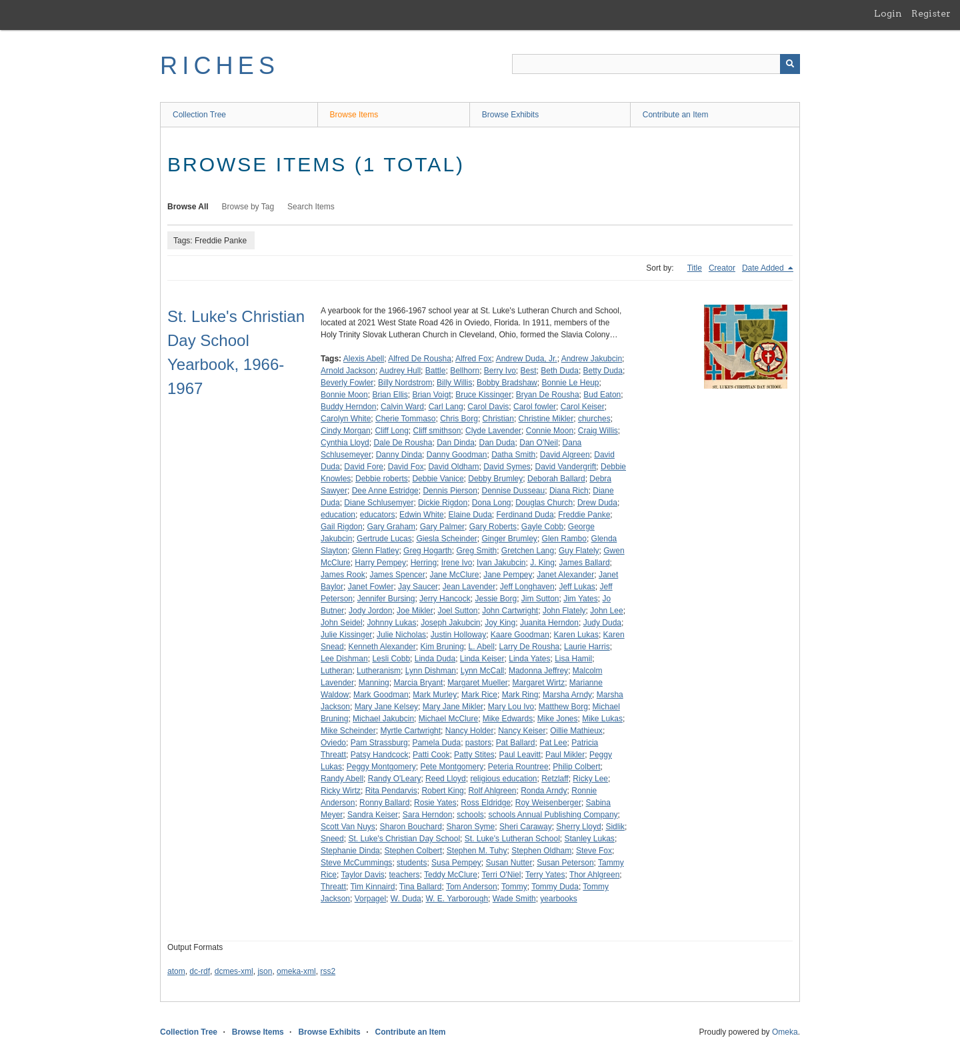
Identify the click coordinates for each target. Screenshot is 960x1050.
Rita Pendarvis (391, 790)
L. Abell (482, 646)
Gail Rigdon (342, 526)
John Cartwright (510, 610)
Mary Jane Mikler (453, 706)
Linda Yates (529, 658)
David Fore (363, 466)
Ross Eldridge (486, 802)
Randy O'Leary (394, 778)
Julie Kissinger (346, 634)
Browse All (188, 206)
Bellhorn (464, 370)
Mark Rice (479, 694)
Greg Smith (476, 550)
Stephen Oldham (541, 850)
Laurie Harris (587, 646)
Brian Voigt (431, 394)
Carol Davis (488, 406)
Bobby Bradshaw (507, 382)
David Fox (406, 466)
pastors (478, 742)
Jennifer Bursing (386, 598)
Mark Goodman (381, 694)
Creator (722, 268)
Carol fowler (534, 406)
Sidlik (615, 826)
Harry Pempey (380, 562)
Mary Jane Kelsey (386, 706)
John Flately (564, 610)
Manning (374, 682)
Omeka (785, 1032)
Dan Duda (497, 442)
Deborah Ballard (556, 478)
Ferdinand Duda (525, 514)
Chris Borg (459, 418)
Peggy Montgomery (381, 766)
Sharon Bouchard (411, 826)
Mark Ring (520, 694)
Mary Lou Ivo (511, 706)
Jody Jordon (370, 610)
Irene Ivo (457, 562)
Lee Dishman (344, 658)
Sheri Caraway (525, 826)
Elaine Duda (469, 514)
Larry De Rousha (529, 646)
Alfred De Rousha (419, 358)
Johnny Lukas (391, 622)
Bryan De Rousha (547, 394)
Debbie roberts (381, 478)
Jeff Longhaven (527, 586)
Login (888, 13)
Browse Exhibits (510, 114)
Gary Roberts (493, 526)
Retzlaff (554, 778)
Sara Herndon (428, 814)
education (338, 514)
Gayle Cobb (542, 526)
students (412, 862)
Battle (435, 370)
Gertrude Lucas (384, 538)
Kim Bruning (441, 646)
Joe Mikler (415, 610)
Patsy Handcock (380, 754)
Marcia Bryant (418, 682)
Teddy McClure (450, 874)
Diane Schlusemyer (378, 502)
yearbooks (558, 898)
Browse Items (354, 114)
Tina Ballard (420, 886)
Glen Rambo (564, 538)
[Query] (656, 64)
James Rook (343, 574)
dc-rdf (199, 971)
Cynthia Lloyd (345, 442)
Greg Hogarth (427, 550)
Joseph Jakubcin (450, 622)
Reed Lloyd (445, 778)
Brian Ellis (389, 394)
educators (377, 514)
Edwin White (421, 514)
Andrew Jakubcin (591, 358)
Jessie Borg (496, 598)
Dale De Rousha (402, 442)
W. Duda (406, 898)
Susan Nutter (508, 862)
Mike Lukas (602, 718)
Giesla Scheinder (446, 538)
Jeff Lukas (577, 586)
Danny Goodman (457, 454)
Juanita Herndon (549, 622)
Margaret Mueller (477, 682)
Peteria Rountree (518, 766)
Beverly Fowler (347, 382)
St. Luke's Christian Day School (404, 838)
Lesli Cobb (391, 658)
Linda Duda (435, 658)
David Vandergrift (565, 466)
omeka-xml (296, 971)
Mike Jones (557, 718)
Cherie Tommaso (405, 418)
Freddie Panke (584, 514)
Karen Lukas (576, 634)
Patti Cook (431, 754)
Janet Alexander (565, 574)
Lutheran (336, 670)
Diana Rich (569, 490)
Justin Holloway (458, 634)
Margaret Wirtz (539, 682)
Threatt (333, 886)
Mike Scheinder (348, 730)
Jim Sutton (540, 598)
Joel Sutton (457, 610)
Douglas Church (544, 502)
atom (176, 971)
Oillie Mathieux (576, 730)
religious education (503, 778)
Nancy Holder (469, 730)
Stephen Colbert (413, 850)
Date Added (764, 268)
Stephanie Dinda (350, 850)
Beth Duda (560, 370)
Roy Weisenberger (548, 802)
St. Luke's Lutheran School (512, 838)
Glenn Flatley (375, 550)
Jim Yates (580, 598)
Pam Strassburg (379, 742)
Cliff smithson (437, 430)
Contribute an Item (676, 114)
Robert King (442, 790)
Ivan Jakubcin (501, 562)
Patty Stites (474, 754)
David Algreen (565, 454)
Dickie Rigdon (442, 502)
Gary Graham (391, 526)
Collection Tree (199, 114)
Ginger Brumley (509, 538)
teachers (404, 874)
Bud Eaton (602, 394)
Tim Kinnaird (372, 886)
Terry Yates (545, 874)
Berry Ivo (500, 370)
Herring (424, 562)
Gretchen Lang (527, 550)
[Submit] (790, 64)
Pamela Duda (436, 742)
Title (694, 268)
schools (470, 814)
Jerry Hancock (445, 598)
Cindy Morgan (346, 430)
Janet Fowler (371, 586)
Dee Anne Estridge (385, 490)
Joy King (500, 622)
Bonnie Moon (344, 394)
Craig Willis (598, 430)
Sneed (332, 838)
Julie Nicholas (401, 634)
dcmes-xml (234, 971)
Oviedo (333, 742)
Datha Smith (513, 454)
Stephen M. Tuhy (477, 850)
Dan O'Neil (538, 442)
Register (931, 13)
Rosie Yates (435, 802)
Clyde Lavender (493, 430)
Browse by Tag (248, 206)
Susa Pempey (456, 862)
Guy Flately (579, 550)
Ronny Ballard (384, 802)
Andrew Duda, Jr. (526, 358)
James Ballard (584, 562)
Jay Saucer (418, 586)
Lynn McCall (483, 670)
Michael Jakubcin (383, 718)
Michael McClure (448, 718)
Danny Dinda (399, 454)
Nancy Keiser (521, 730)
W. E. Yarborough (456, 898)
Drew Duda (597, 502)
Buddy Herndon (348, 406)
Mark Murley (435, 694)
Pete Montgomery (451, 766)
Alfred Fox (473, 358)
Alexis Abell (363, 358)
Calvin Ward (402, 406)
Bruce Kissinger (483, 394)
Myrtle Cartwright (410, 730)
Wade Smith (514, 898)
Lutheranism (379, 670)
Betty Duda (603, 370)
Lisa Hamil (573, 658)
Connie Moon (549, 430)
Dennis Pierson (450, 490)
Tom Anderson (471, 886)
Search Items (311, 206)
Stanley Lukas (589, 838)
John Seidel (342, 622)
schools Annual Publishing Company (552, 814)
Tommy (514, 886)
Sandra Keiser (372, 814)
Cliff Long (391, 430)
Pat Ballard (515, 742)
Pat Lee (553, 742)
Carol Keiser (583, 406)
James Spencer (397, 574)
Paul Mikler (565, 754)
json (264, 971)
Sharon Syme (471, 826)
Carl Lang (446, 406)
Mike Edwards (508, 718)
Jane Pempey (507, 574)
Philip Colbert (576, 766)
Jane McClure (454, 574)
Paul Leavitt (520, 754)
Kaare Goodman (520, 634)
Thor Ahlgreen (594, 874)
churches (594, 418)
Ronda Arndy (544, 790)
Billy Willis (454, 382)
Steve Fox (594, 850)
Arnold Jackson (348, 370)
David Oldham (453, 466)
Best (529, 370)
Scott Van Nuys (348, 826)
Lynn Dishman (430, 670)
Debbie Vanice (437, 478)
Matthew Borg (563, 706)
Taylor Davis (362, 874)
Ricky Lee (590, 778)
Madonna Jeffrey (538, 670)
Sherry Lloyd (578, 826)
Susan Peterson (565, 862)
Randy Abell (342, 778)
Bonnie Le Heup (570, 382)
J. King (542, 562)
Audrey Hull (400, 370)
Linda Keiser (482, 658)
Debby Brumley (495, 478)
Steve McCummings (356, 862)
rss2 (327, 971)
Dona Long (491, 502)
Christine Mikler (546, 418)
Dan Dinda (456, 442)
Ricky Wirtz (341, 790)
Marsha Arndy (567, 694)
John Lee (606, 610)
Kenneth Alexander (381, 646)
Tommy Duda (555, 886)
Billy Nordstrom (405, 382)
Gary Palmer (442, 526)
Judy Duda (602, 622)
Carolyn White (346, 418)
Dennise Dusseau (513, 490)
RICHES (219, 65)
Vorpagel (370, 898)
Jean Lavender (469, 586)
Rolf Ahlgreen (492, 790)
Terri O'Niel (501, 874)
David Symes (507, 466)
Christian (498, 418)
